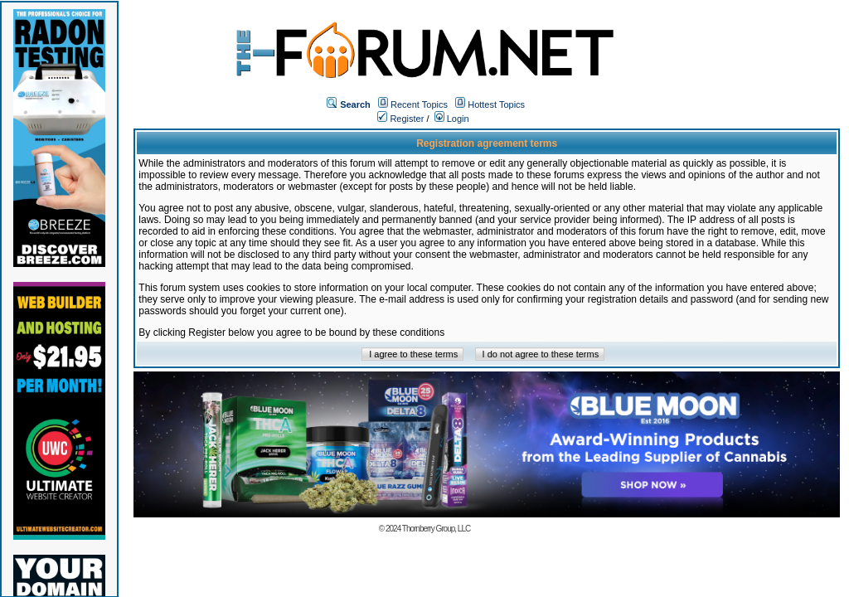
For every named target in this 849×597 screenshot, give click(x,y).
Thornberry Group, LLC (436, 528)
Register (400, 119)
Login (451, 119)
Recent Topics (419, 104)
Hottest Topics (496, 104)
